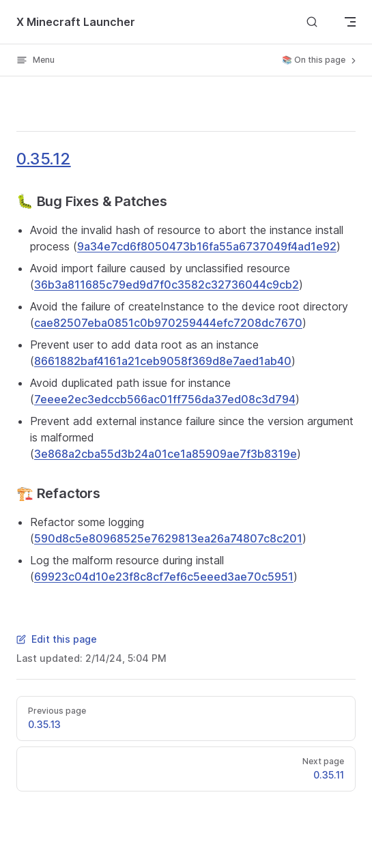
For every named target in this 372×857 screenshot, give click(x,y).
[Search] (312, 22)
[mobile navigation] (350, 22)
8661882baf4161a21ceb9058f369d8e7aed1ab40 (162, 361)
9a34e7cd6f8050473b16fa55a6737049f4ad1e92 (207, 246)
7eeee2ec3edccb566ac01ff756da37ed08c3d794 (165, 399)
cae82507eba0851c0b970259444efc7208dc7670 (168, 323)
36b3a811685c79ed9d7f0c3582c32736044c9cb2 (166, 284)
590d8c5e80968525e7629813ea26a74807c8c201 (168, 538)
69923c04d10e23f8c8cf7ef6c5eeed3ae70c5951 (164, 576)
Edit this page (56, 639)
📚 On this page (320, 60)
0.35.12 (43, 159)
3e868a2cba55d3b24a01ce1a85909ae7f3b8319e (165, 454)
